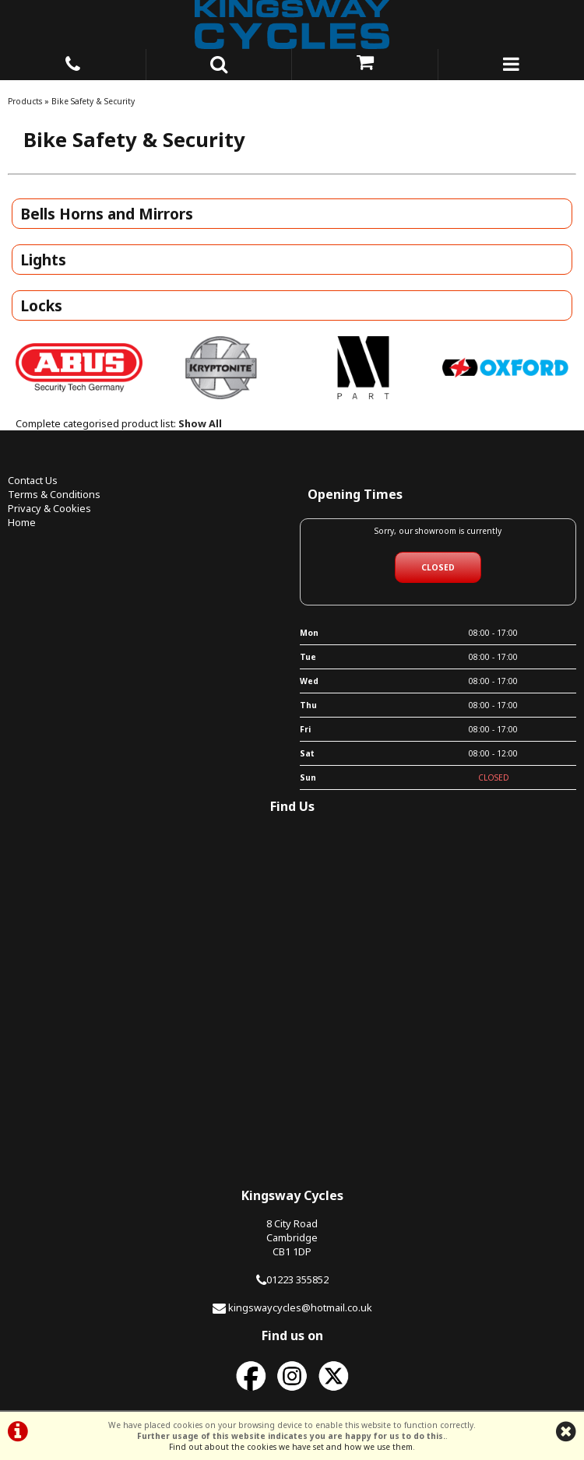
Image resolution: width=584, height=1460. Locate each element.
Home (22, 522)
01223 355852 (297, 1279)
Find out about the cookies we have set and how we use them (291, 1446)
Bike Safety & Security (93, 101)
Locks (41, 305)
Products (25, 101)
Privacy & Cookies (49, 508)
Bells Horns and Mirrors (106, 213)
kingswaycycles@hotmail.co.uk (300, 1307)
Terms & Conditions (54, 494)
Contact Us (33, 480)
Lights (43, 259)
